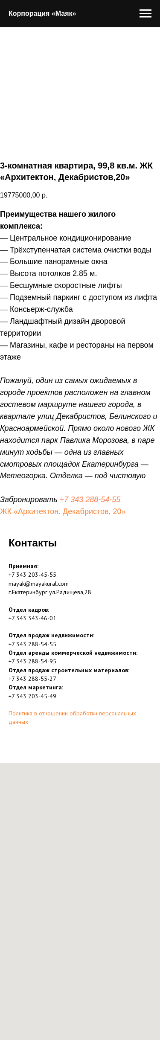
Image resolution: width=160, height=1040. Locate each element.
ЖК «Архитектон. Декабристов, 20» (63, 511)
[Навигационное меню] (145, 13)
